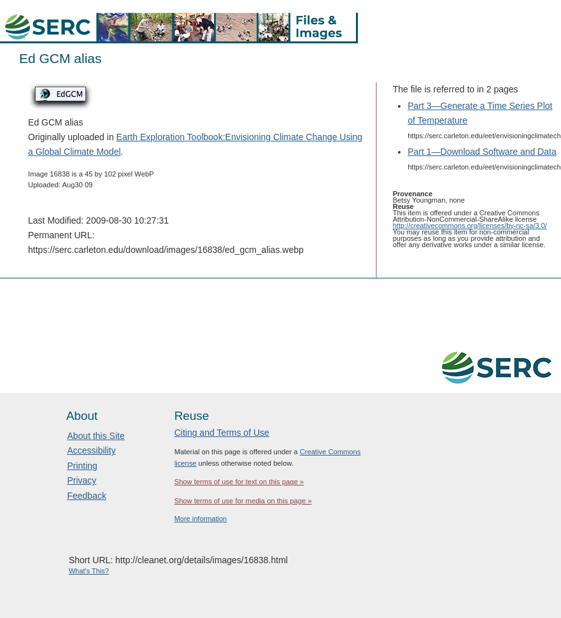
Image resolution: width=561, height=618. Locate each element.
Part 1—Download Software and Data (482, 152)
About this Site (95, 436)
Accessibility (91, 450)
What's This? (89, 571)
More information (200, 518)
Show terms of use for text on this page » (239, 481)
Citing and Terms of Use (221, 433)
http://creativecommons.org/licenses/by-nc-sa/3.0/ (470, 225)
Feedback (86, 496)
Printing (82, 466)
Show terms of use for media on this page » (243, 501)
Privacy (81, 480)
